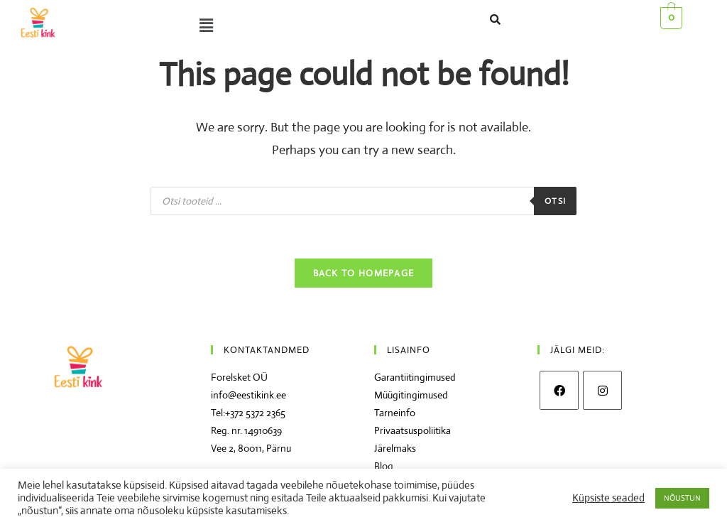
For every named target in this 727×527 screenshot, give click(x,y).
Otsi (555, 201)
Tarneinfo (394, 412)
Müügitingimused (411, 395)
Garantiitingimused (415, 377)
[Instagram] (602, 390)
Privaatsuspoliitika (412, 430)
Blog (383, 466)
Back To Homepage (364, 273)
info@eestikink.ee (248, 395)
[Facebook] (559, 390)
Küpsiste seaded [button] (608, 497)
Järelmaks (395, 448)
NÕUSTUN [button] (682, 498)
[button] (231, 25)
